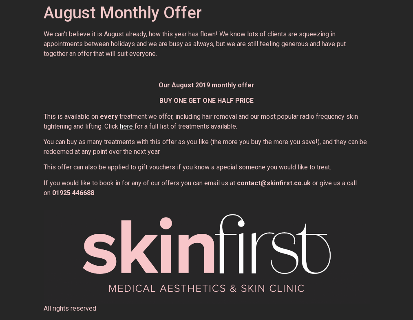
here (127, 126)
